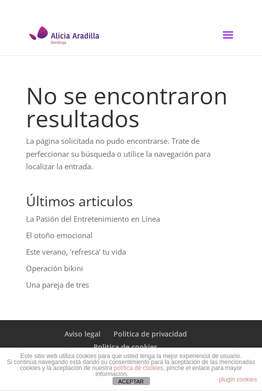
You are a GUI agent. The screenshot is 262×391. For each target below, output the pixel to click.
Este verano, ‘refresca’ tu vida (76, 252)
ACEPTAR (131, 382)
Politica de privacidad (150, 334)
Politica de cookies (126, 347)
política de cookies (139, 368)
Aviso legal (82, 334)
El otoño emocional (59, 235)
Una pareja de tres (57, 285)
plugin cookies (238, 379)
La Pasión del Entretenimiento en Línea (93, 219)
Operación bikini (54, 268)
